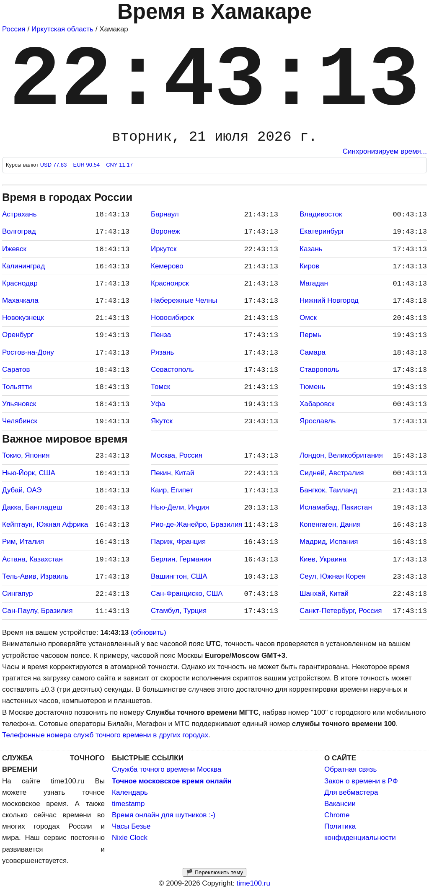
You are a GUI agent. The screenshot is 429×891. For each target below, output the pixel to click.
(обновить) (148, 632)
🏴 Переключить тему (214, 872)
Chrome (336, 815)
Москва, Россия (176, 455)
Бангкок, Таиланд (328, 490)
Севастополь (172, 369)
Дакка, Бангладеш (32, 507)
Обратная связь (350, 769)
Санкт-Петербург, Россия (341, 611)
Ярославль (318, 421)
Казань (311, 249)
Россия (14, 29)
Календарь (130, 792)
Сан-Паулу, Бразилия (37, 611)
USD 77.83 (54, 165)
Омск (308, 318)
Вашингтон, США (179, 576)
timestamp (128, 804)
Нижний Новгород (329, 300)
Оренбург (18, 335)
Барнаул (165, 214)
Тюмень (313, 387)
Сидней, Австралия (332, 473)
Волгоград (19, 231)
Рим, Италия (23, 542)
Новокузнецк (23, 318)
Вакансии (340, 804)
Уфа (158, 404)
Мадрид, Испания (329, 542)
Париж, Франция (178, 542)
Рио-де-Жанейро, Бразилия (197, 524)
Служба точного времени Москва (166, 769)
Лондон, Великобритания (341, 455)
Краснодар (20, 283)
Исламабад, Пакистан (336, 507)
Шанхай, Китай (324, 593)
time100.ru (253, 883)
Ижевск (14, 249)
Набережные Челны (184, 300)
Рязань (162, 352)
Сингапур (17, 593)
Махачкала (20, 300)
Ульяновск (19, 404)
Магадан (314, 283)
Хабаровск (317, 404)
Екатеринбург (322, 231)
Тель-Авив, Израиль (35, 576)
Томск (160, 387)
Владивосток (321, 214)
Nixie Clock (129, 838)
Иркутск (163, 249)
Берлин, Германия (181, 559)
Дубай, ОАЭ (21, 490)
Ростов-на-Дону (28, 352)
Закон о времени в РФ (361, 781)
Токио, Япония (25, 455)
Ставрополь (319, 369)
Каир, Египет (172, 490)
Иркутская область (62, 29)
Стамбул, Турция (179, 611)
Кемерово (167, 266)
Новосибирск (172, 318)
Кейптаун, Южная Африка (45, 524)
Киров (309, 266)
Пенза (161, 335)
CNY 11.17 (119, 165)
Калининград (23, 266)
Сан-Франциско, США (187, 593)
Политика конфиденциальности (360, 832)
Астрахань (19, 214)
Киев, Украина (323, 559)
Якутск (162, 421)
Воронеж (165, 231)
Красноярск (170, 283)
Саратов (16, 369)
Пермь (310, 335)
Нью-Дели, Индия (180, 507)
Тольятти (17, 387)
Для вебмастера (351, 792)
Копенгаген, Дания (330, 524)
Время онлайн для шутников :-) (163, 815)
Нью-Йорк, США (28, 473)
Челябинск (19, 421)
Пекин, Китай (172, 473)
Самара (313, 352)
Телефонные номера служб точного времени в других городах (105, 735)
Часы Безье (131, 826)
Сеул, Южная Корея (333, 576)
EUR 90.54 (87, 165)
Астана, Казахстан (32, 559)
